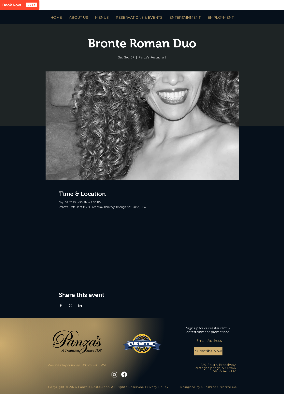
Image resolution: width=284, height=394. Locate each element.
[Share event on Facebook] (61, 305)
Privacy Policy (157, 387)
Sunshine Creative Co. (219, 387)
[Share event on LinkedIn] (80, 305)
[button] (19, 5)
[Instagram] (114, 374)
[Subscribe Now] (208, 351)
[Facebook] (124, 374)
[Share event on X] (70, 305)
